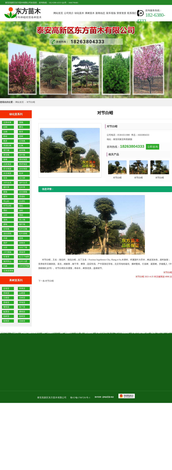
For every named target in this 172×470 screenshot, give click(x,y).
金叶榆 (22, 155)
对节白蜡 (7, 206)
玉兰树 (22, 178)
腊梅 (5, 224)
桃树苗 (6, 316)
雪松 (21, 206)
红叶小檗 (23, 261)
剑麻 (5, 266)
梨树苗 (22, 316)
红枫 (21, 145)
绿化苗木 (79, 13)
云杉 (5, 215)
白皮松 (22, 201)
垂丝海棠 (23, 159)
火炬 (5, 247)
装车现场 (111, 13)
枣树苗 (6, 293)
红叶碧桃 (23, 233)
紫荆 (5, 196)
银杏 (21, 132)
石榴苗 (6, 298)
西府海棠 (23, 164)
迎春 (21, 238)
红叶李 (22, 187)
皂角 (5, 178)
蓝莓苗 (6, 288)
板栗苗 (6, 312)
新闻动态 (100, 13)
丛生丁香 (23, 247)
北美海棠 (7, 164)
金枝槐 (22, 150)
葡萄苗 (6, 307)
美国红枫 (7, 145)
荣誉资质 (121, 13)
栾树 (21, 136)
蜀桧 (21, 215)
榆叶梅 (22, 224)
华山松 (6, 201)
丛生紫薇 (23, 192)
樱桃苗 (22, 312)
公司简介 (69, 13)
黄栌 (5, 243)
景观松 (22, 196)
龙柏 (5, 220)
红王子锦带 (24, 257)
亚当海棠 (7, 169)
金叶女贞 (23, 183)
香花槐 (6, 155)
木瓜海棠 (7, 173)
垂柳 (5, 159)
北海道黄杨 (8, 271)
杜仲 (21, 173)
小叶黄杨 (7, 252)
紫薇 (5, 192)
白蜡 (5, 127)
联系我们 (132, 13)
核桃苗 (6, 321)
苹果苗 (22, 288)
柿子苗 (22, 307)
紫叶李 (6, 187)
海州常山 (7, 261)
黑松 (5, 210)
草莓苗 (22, 302)
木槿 (5, 238)
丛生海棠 (23, 169)
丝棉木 (22, 243)
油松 (21, 210)
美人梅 (22, 220)
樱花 (21, 127)
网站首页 (58, 13)
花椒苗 (22, 321)
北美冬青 (7, 122)
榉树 (5, 136)
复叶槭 (6, 150)
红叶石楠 (23, 229)
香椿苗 (6, 302)
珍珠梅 (6, 229)
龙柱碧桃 (7, 233)
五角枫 (22, 141)
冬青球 (6, 257)
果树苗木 (90, 13)
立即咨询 (152, 146)
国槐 (21, 122)
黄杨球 (22, 252)
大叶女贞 (7, 183)
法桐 (5, 132)
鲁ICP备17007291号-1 (80, 397)
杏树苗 (22, 298)
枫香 (5, 141)
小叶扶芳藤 (24, 266)
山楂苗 (22, 293)
